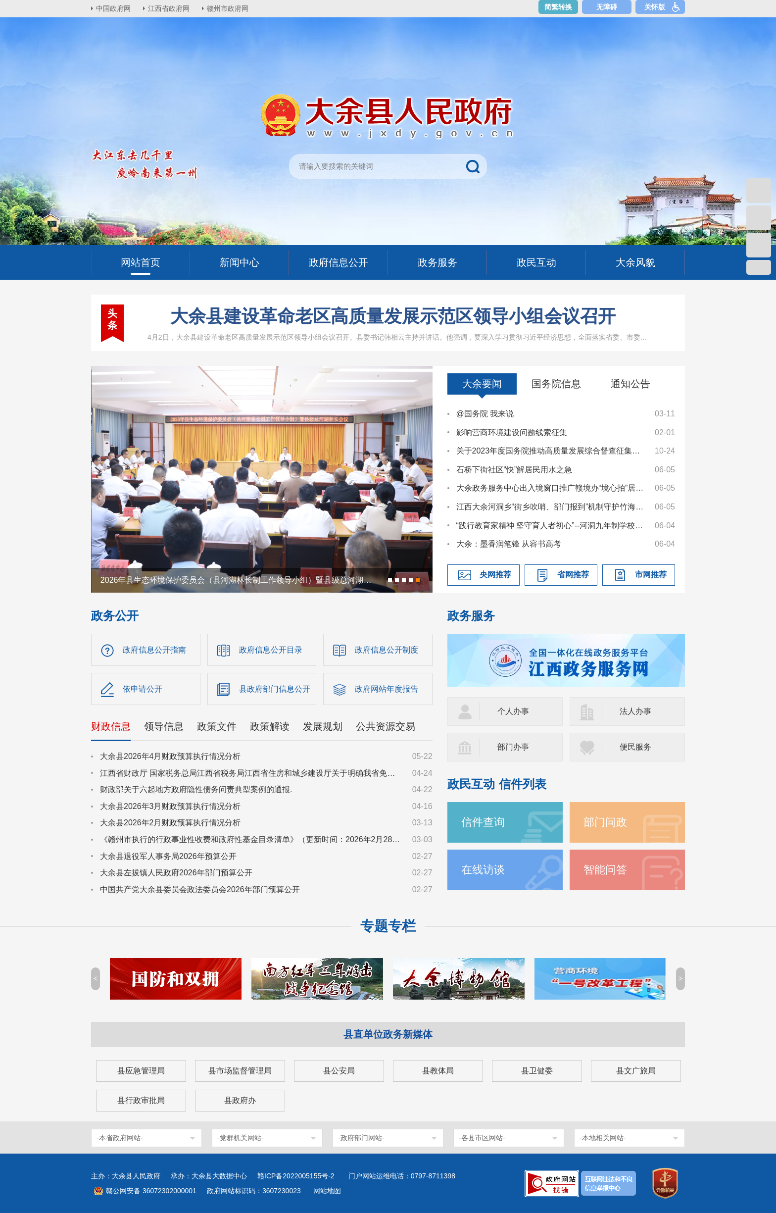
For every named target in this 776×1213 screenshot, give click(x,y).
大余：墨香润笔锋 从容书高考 (508, 544)
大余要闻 (482, 383)
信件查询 (483, 822)
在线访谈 (483, 869)
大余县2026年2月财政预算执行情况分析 (170, 822)
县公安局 (339, 1070)
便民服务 (635, 747)
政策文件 (217, 726)
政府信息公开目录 (270, 650)
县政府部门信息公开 (274, 689)
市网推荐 (651, 574)
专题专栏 (388, 926)
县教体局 (438, 1070)
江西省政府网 (169, 8)
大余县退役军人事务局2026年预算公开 (168, 856)
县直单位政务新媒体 (388, 1034)
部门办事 (513, 747)
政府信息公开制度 (386, 650)
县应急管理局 (141, 1070)
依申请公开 (142, 689)
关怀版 (654, 7)
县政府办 (240, 1100)
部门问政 (605, 822)
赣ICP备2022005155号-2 (299, 1176)
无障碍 (606, 7)
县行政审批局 (141, 1100)
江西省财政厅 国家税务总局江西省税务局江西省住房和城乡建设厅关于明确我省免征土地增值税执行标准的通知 (251, 773)
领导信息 (164, 726)
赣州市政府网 (227, 8)
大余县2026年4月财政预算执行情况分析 (170, 756)
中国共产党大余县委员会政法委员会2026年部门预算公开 (200, 889)
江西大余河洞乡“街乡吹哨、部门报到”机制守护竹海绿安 (550, 507)
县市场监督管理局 (240, 1070)
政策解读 (270, 726)
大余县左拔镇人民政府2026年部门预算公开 (176, 872)
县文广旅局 (636, 1070)
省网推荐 (573, 574)
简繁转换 (558, 7)
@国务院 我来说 (485, 413)
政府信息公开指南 (154, 650)
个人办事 (513, 711)
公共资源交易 (385, 726)
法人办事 (635, 711)
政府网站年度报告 (386, 689)
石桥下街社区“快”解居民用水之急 (514, 469)
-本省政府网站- (120, 1138)
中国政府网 (113, 8)
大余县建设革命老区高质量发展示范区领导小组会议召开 (393, 316)
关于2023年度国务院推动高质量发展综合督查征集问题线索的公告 (550, 451)
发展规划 (322, 726)
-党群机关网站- (240, 1138)
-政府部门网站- (361, 1138)
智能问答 (605, 869)
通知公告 (630, 383)
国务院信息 (556, 383)
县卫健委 (537, 1070)
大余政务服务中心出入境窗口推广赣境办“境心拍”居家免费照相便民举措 (550, 488)
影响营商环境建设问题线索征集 (511, 432)
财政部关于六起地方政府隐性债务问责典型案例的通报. (196, 789)
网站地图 (327, 1191)
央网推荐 (495, 574)
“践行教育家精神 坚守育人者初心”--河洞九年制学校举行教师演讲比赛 (550, 525)
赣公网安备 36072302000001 (151, 1191)
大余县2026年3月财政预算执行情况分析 (170, 806)
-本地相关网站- (603, 1138)
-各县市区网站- (482, 1138)
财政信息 (111, 726)
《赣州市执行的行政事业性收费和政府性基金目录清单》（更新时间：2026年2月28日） (251, 839)
